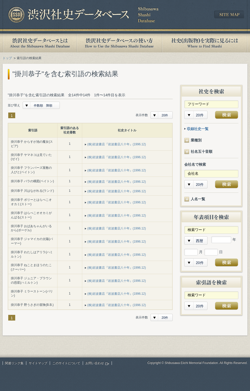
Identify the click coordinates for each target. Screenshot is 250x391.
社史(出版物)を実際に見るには (204, 43)
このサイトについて (66, 363)
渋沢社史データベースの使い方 (119, 43)
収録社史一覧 (198, 129)
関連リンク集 (14, 363)
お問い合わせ (94, 363)
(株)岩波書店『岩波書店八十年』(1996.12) (116, 144)
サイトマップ (38, 363)
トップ (7, 58)
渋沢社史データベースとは (40, 43)
